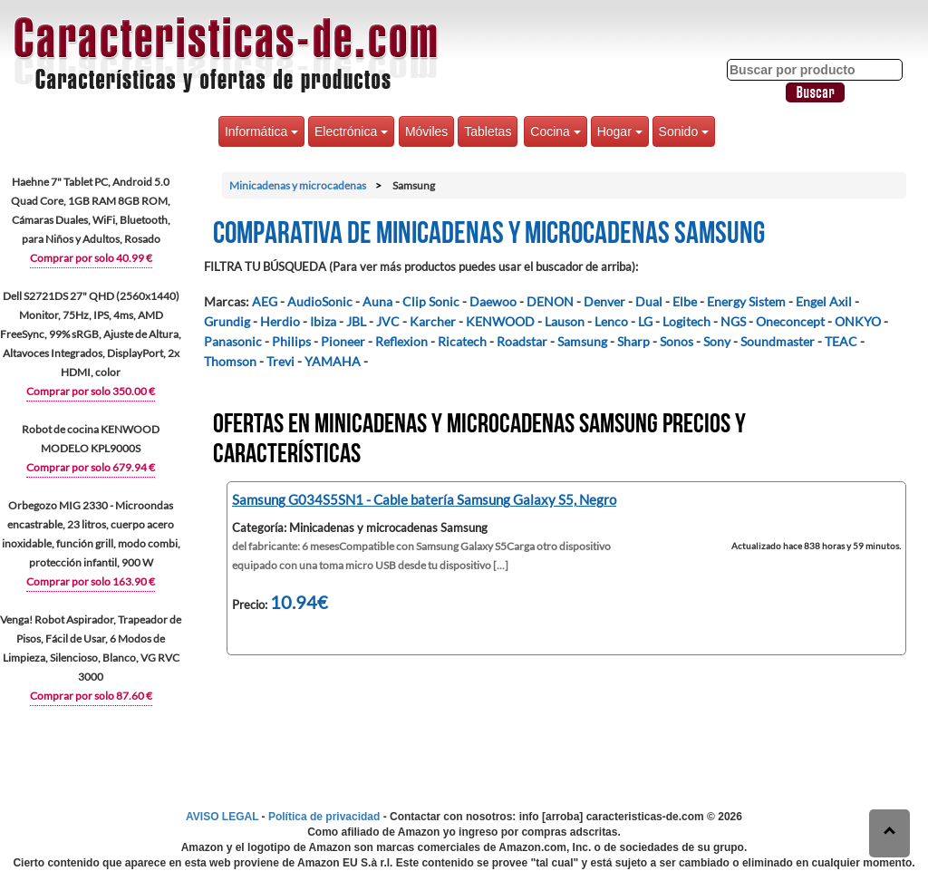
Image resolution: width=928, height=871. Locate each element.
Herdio (280, 321)
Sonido (684, 131)
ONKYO (858, 321)
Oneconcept (790, 321)
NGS (733, 321)
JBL (356, 321)
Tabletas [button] (487, 131)
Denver (604, 301)
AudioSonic (320, 301)
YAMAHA (332, 361)
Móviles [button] (426, 131)
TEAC (841, 341)
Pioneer (343, 341)
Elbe (684, 301)
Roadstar (522, 341)
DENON (550, 301)
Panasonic (233, 341)
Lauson (565, 321)
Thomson (230, 361)
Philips (291, 341)
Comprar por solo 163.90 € (90, 581)
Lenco (611, 321)
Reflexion (401, 341)
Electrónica (351, 131)
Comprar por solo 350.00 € (90, 391)
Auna (377, 301)
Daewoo (493, 301)
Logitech (686, 321)
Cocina (555, 131)
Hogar (620, 131)
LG (645, 321)
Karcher (433, 321)
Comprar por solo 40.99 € (91, 258)
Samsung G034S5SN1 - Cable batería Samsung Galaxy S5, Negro (424, 499)
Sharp (633, 341)
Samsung (582, 341)
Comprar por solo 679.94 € (90, 467)
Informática (261, 131)
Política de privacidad (324, 816)
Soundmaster (777, 341)
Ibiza (323, 321)
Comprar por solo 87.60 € (91, 695)
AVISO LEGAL (222, 816)
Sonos (676, 341)
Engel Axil (824, 301)
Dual (648, 301)
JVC (388, 321)
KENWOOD (500, 321)
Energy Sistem (746, 301)
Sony (716, 341)
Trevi (280, 361)
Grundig (227, 321)
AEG (264, 301)
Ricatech (462, 341)
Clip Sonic (430, 301)
